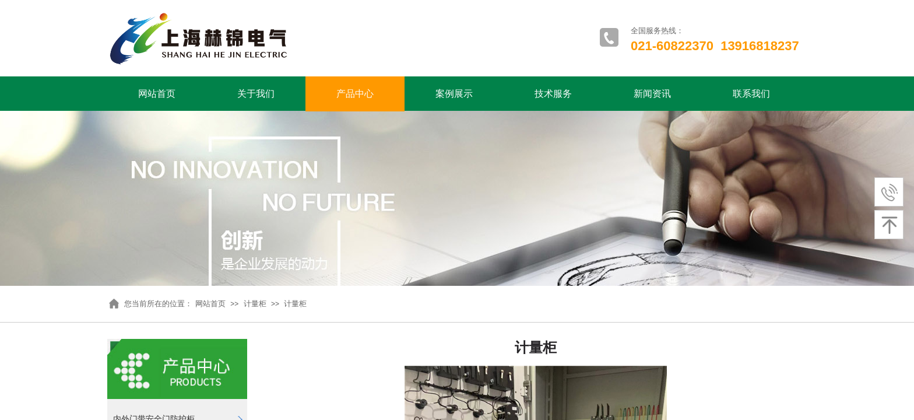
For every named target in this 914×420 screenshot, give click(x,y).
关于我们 (256, 94)
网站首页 (156, 94)
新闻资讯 (652, 94)
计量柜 (255, 303)
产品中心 (355, 94)
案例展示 (454, 94)
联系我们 (751, 94)
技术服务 (553, 94)
